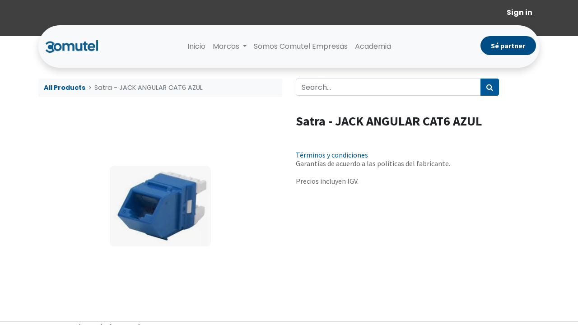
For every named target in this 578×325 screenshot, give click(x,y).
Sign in (519, 12)
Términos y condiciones (332, 154)
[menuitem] (196, 46)
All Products (64, 87)
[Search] (489, 87)
